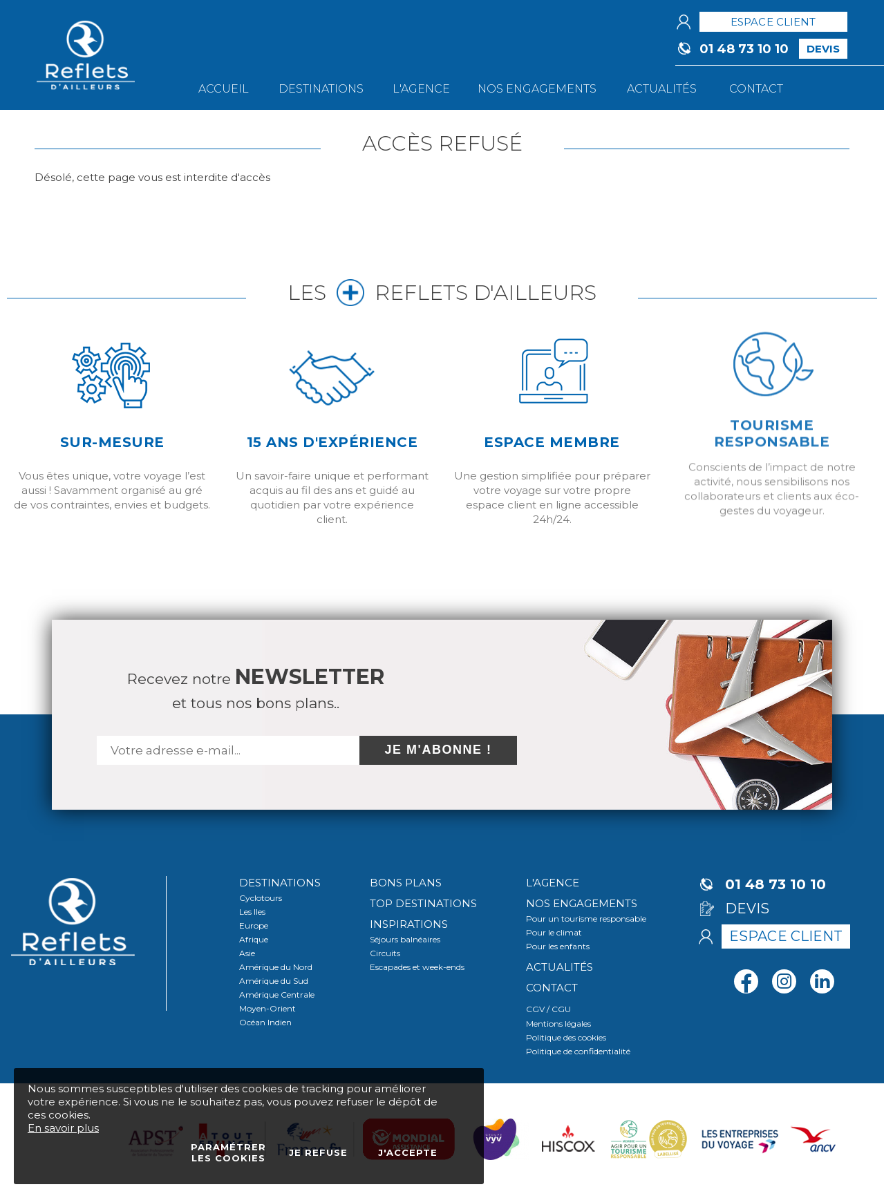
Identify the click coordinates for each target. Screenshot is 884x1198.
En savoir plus (63, 1127)
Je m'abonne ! (438, 750)
